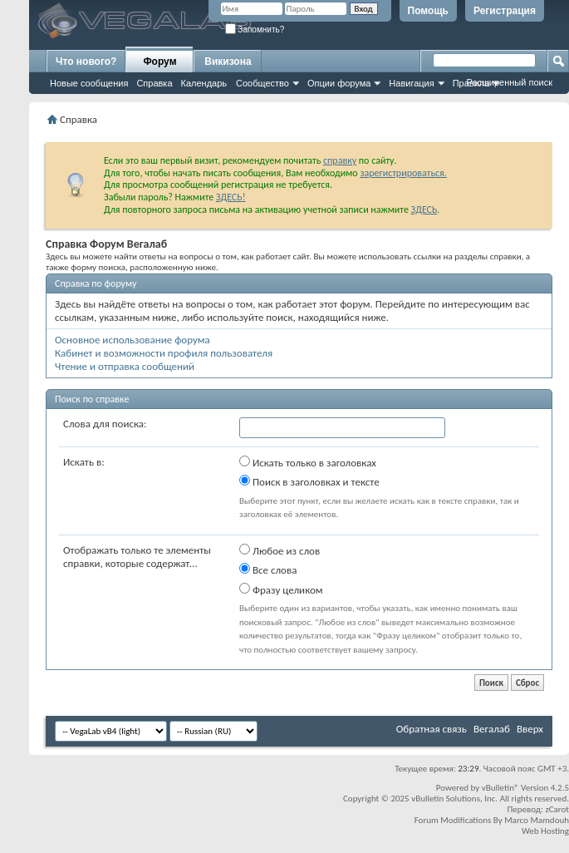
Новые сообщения (89, 83)
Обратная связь (431, 728)
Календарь (204, 83)
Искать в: (84, 462)
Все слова (268, 569)
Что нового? (86, 61)
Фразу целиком (281, 589)
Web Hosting (545, 831)
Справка (154, 83)
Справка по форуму (95, 283)
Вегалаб (491, 728)
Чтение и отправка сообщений (124, 366)
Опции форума (338, 83)
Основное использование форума (132, 339)
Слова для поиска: (105, 423)
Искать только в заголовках (307, 462)
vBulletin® (500, 787)
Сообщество (262, 83)
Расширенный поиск (509, 82)
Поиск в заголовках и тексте (309, 481)
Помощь (428, 11)
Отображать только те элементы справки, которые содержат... (137, 556)
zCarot (557, 809)
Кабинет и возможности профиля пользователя (163, 353)
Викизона (227, 61)
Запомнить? (255, 29)
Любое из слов (279, 550)
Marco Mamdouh (536, 820)
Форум (159, 61)
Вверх (530, 728)
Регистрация (504, 11)
